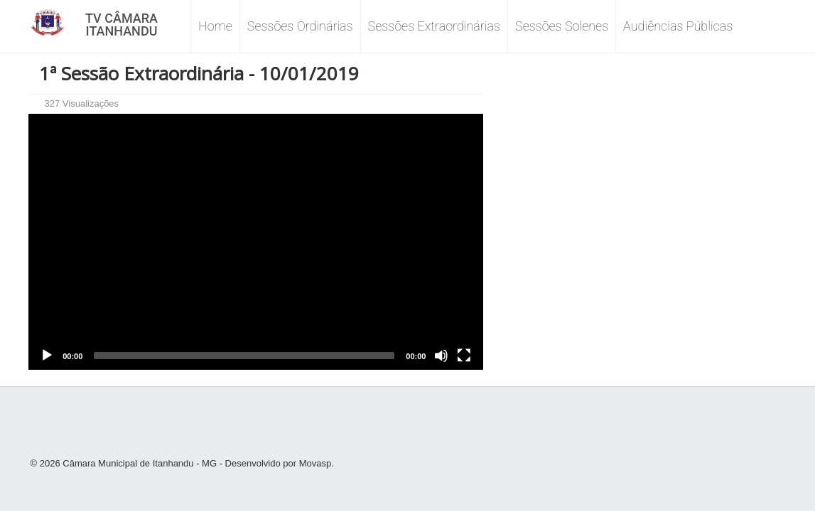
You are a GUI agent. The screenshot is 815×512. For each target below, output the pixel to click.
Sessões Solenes (561, 25)
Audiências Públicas (678, 25)
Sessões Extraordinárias (434, 25)
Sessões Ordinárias (300, 25)
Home (215, 25)
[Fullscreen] (464, 355)
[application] (255, 242)
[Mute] (441, 355)
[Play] (47, 355)
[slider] (244, 355)
